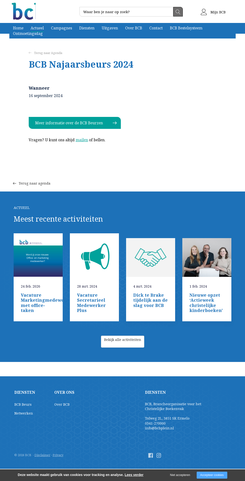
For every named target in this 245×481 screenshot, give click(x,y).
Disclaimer (42, 455)
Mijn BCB (213, 12)
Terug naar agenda (35, 175)
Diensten (87, 28)
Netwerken (23, 413)
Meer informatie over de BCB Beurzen (69, 123)
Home (18, 28)
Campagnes (61, 28)
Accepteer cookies (212, 475)
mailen (82, 139)
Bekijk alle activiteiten (122, 341)
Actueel (37, 28)
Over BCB (133, 28)
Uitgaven (110, 28)
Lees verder (134, 475)
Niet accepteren (180, 475)
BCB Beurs (23, 404)
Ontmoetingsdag (28, 33)
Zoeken (178, 11)
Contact (156, 28)
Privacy (58, 455)
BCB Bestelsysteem (186, 28)
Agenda (56, 53)
